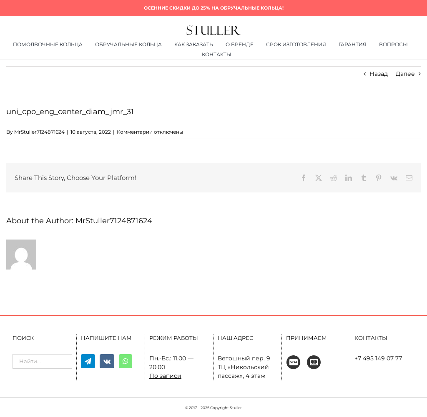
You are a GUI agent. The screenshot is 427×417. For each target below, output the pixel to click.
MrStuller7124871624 (39, 132)
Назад (378, 73)
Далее (405, 73)
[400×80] (213, 28)
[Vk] (107, 361)
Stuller (236, 407)
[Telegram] (88, 361)
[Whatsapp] (125, 361)
